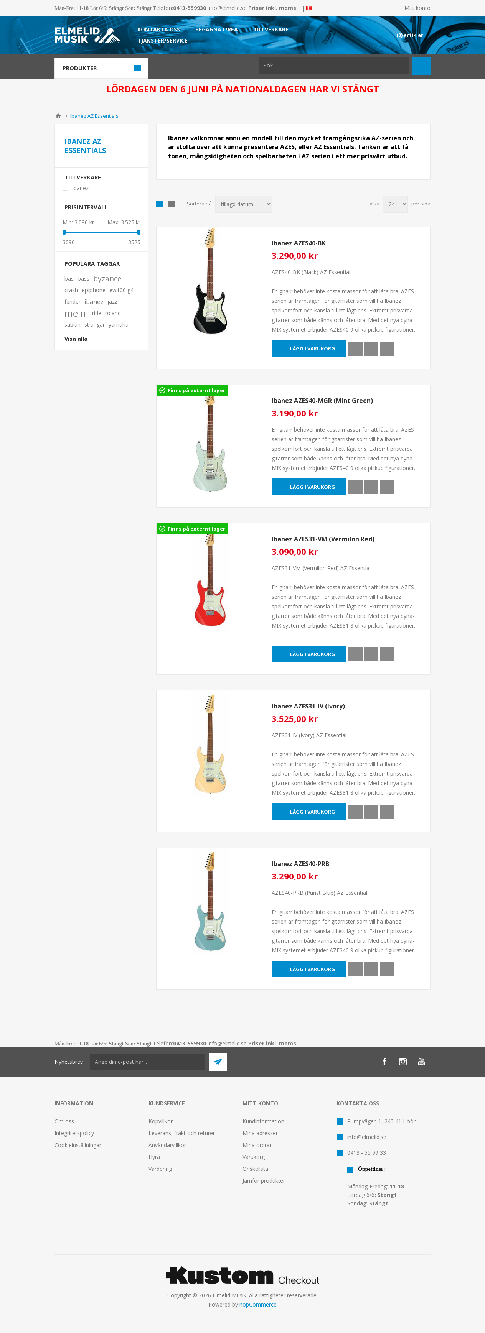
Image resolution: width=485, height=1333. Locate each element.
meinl (76, 313)
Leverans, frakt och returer (181, 1133)
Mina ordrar (257, 1145)
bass (83, 278)
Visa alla (75, 338)
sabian (72, 324)
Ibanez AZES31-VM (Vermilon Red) (323, 539)
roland (113, 313)
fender (72, 301)
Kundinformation (263, 1121)
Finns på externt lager (196, 390)
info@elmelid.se (227, 8)
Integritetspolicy (74, 1133)
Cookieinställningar (77, 1145)
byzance (107, 278)
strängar (94, 324)
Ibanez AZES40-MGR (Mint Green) (322, 400)
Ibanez (80, 188)
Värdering (160, 1168)
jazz (112, 301)
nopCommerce (258, 1304)
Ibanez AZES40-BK (298, 243)
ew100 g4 (121, 290)
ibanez (94, 302)
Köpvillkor (160, 1121)
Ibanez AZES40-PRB (300, 864)
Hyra (154, 1156)
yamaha (119, 324)
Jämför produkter (263, 1180)
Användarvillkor (167, 1145)
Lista (171, 204)
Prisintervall (85, 207)
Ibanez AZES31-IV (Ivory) (308, 706)
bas (69, 278)
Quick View (355, 349)
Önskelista (255, 1168)
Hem (58, 116)
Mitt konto (417, 8)
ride (96, 313)
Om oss (64, 1121)
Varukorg (253, 1156)
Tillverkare (82, 177)
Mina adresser (260, 1133)
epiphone (94, 290)
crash (71, 290)
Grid (159, 204)
